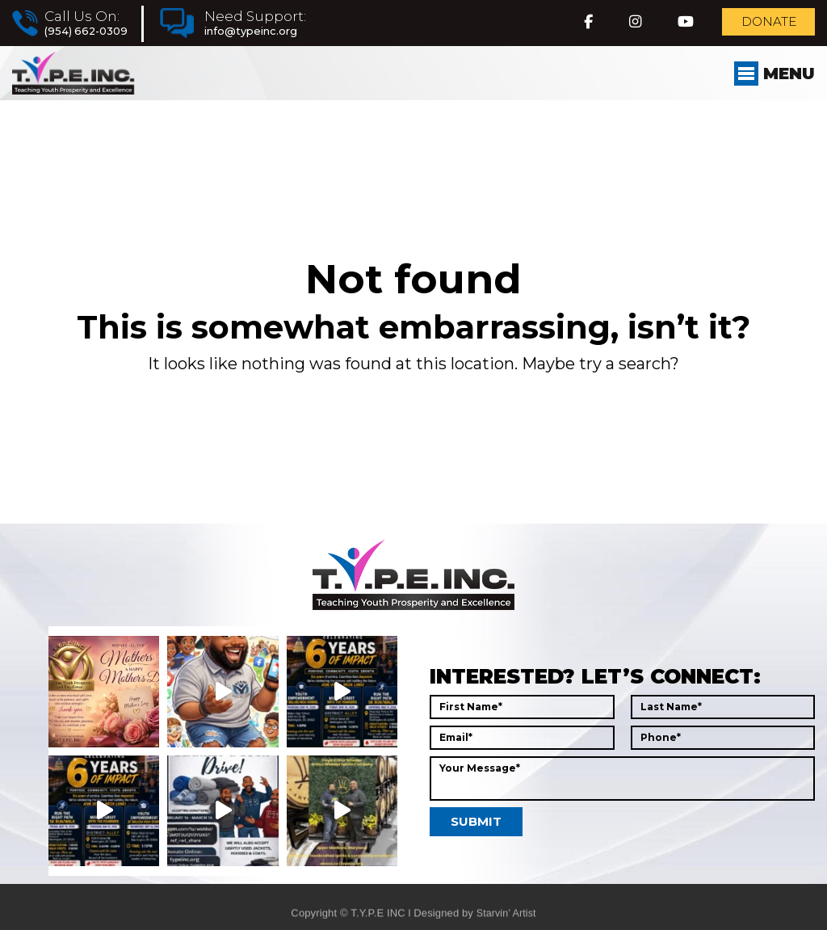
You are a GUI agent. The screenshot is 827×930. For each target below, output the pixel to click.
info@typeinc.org (259, 34)
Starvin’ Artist (506, 922)
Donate (757, 26)
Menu (769, 86)
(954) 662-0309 (88, 34)
